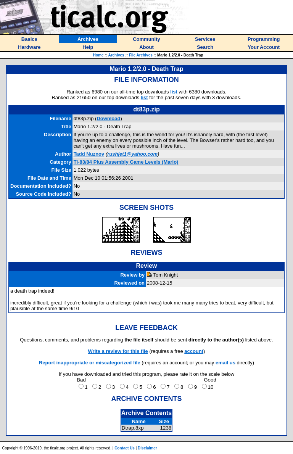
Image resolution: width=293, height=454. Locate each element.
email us (225, 362)
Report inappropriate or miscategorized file (89, 362)
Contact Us (124, 448)
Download (108, 118)
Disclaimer (147, 448)
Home (98, 55)
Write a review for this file (118, 351)
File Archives (141, 55)
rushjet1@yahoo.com (132, 154)
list (173, 92)
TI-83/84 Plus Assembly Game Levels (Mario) (126, 162)
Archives (116, 55)
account (193, 351)
